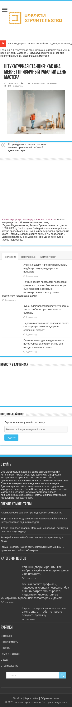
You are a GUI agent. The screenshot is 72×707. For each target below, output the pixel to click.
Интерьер (6, 635)
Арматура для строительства (45, 512)
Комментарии (48, 256)
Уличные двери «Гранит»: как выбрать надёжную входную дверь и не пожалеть (45, 268)
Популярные (28, 256)
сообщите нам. (24, 497)
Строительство (9, 665)
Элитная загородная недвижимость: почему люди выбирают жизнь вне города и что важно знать (44, 344)
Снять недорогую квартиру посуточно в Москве (29, 219)
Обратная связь (50, 698)
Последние (9, 256)
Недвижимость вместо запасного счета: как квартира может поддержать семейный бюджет (46, 326)
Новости (5, 647)
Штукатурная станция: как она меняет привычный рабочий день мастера (27, 146)
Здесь (5, 239)
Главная (5, 50)
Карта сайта (31, 698)
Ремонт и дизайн (10, 653)
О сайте (17, 698)
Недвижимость (9, 641)
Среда (4, 659)
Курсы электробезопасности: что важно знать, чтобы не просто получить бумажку (46, 309)
